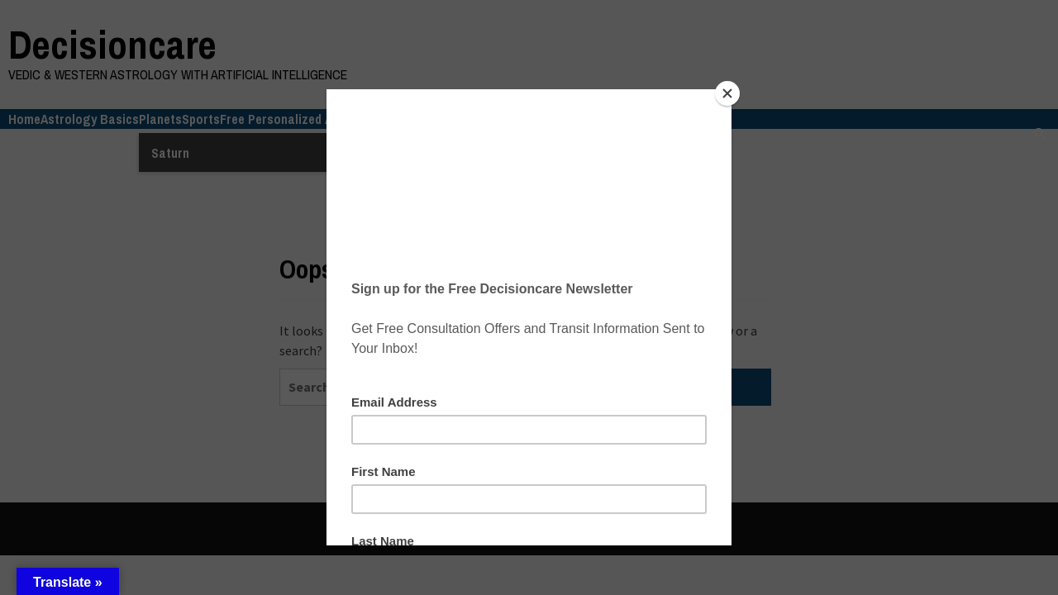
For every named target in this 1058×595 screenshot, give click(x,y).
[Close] (727, 93)
